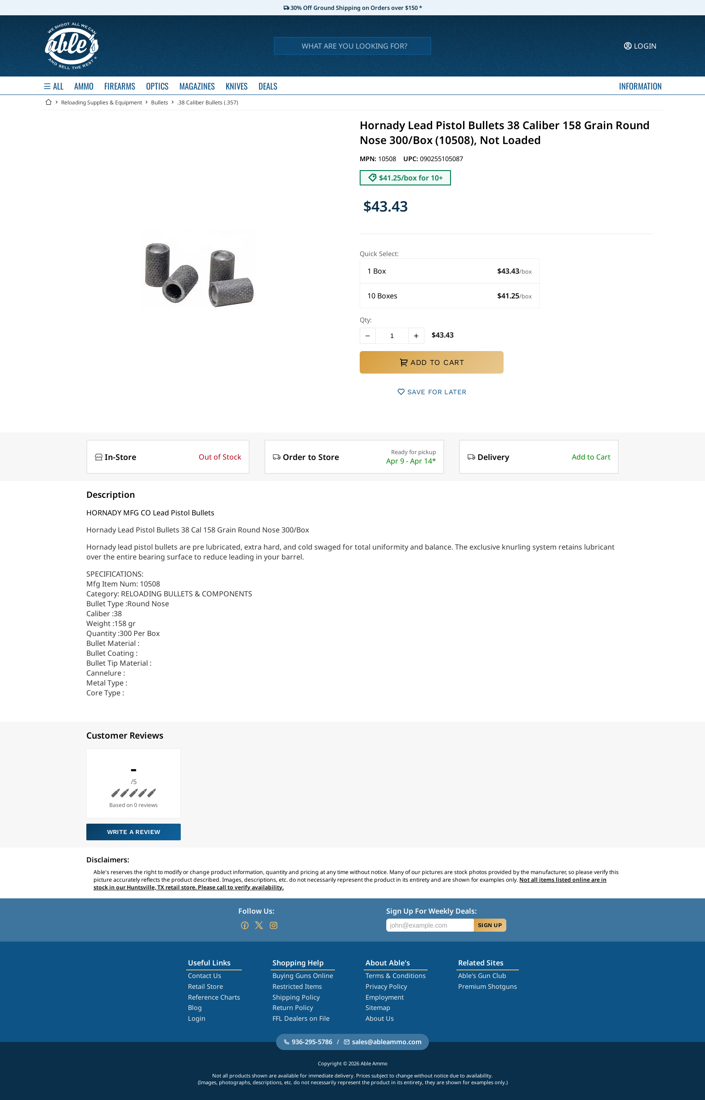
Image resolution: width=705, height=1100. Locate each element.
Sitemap (378, 1007)
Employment (385, 997)
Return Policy (292, 1007)
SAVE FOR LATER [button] (432, 392)
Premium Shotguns (487, 986)
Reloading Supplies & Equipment (101, 102)
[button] (449, 271)
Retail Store (205, 986)
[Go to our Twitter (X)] (259, 925)
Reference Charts (214, 997)
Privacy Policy (386, 986)
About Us (380, 1018)
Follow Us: (256, 911)
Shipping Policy (296, 997)
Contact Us (204, 975)
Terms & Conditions (396, 975)
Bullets (159, 102)
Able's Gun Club (482, 975)
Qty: (366, 320)
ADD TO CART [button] (431, 362)
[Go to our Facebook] (244, 925)
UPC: (411, 158)
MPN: (369, 158)
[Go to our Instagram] (273, 925)
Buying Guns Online (302, 975)
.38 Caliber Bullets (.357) (207, 102)
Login (196, 1018)
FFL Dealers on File (301, 1018)
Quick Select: (379, 253)
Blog (195, 1007)
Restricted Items (297, 986)
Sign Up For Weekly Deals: (431, 911)
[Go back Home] (48, 102)
